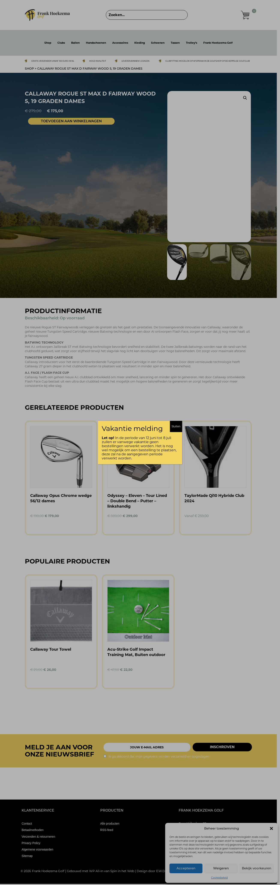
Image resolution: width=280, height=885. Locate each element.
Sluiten (176, 426)
